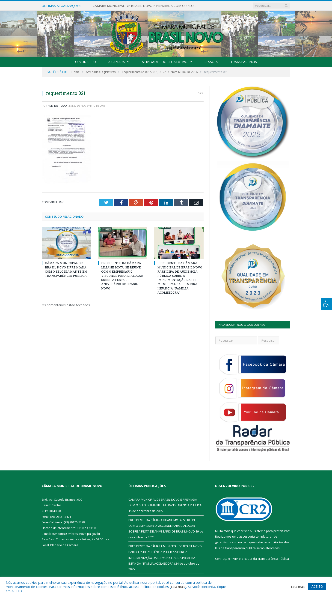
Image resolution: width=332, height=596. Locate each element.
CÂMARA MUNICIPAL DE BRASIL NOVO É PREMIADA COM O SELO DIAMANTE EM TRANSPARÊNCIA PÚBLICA (146, 6)
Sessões (211, 62)
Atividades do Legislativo (164, 62)
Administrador (58, 105)
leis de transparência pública (235, 548)
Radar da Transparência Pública (266, 559)
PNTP (234, 559)
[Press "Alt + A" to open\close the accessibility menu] (326, 304)
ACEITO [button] (317, 586)
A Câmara (116, 62)
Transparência (244, 62)
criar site (243, 531)
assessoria (247, 536)
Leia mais (178, 586)
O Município (85, 62)
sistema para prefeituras (271, 531)
